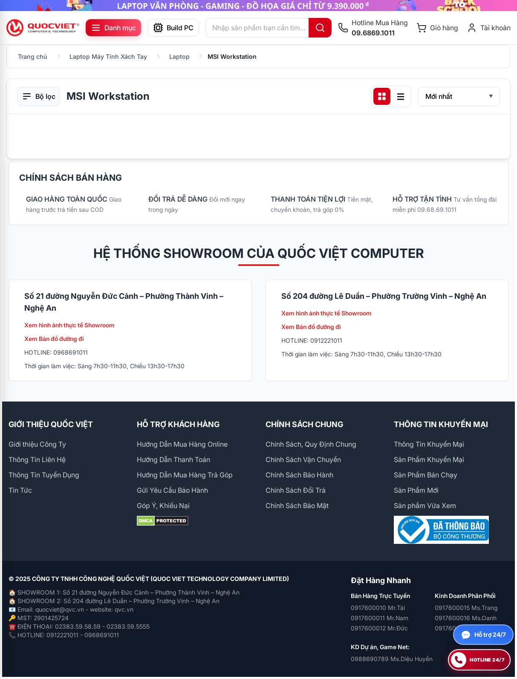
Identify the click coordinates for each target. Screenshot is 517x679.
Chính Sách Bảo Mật (297, 505)
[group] (258, 5)
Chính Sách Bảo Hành (299, 475)
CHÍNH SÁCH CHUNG (304, 424)
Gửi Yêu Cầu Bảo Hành (172, 490)
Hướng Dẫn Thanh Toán (173, 459)
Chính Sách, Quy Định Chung (311, 444)
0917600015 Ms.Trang (466, 607)
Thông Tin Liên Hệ (37, 459)
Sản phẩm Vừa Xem (425, 505)
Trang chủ (32, 56)
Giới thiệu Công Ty (37, 444)
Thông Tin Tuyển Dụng (44, 475)
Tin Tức (20, 490)
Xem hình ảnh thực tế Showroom (69, 325)
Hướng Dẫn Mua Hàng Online (182, 444)
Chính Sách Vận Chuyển (303, 459)
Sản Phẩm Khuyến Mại (429, 459)
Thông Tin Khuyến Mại (429, 444)
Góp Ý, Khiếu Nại (163, 505)
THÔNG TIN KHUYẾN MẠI (441, 424)
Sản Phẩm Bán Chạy (425, 475)
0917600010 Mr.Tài (378, 607)
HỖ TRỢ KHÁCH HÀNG (178, 424)
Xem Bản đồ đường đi (54, 338)
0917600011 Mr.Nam (379, 617)
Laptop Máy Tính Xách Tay (108, 56)
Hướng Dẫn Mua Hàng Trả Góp (185, 475)
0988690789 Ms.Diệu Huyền (392, 658)
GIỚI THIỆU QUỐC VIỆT (51, 424)
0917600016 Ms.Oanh (466, 617)
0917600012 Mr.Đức (379, 628)
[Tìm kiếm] (320, 28)
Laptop (179, 56)
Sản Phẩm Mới (416, 490)
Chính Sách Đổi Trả (296, 490)
